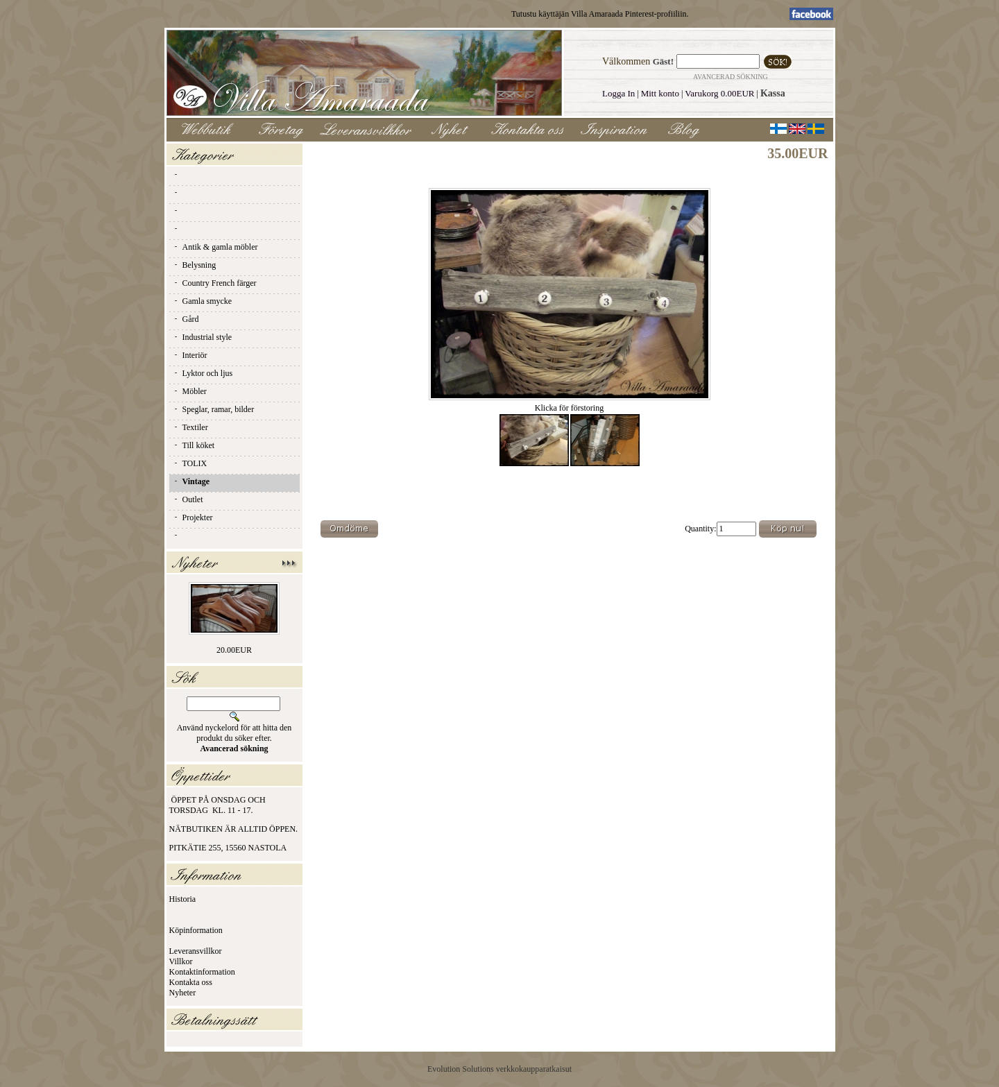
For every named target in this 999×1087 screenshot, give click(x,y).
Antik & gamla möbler (215, 247)
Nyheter (182, 993)
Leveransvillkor (195, 951)
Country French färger (215, 283)
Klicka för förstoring (569, 404)
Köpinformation (196, 930)
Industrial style (202, 337)
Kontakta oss (190, 982)
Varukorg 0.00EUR (719, 93)
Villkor (181, 961)
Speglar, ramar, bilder (214, 409)
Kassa (772, 93)
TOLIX (190, 463)
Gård (186, 319)
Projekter (193, 517)
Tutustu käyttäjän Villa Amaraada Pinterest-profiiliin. (600, 14)
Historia (182, 899)
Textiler (190, 427)
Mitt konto (660, 93)
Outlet (188, 499)
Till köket (194, 445)
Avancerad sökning (730, 76)
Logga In (618, 93)
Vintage (191, 481)
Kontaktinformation (202, 972)
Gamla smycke (202, 301)
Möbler (190, 391)
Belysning (194, 265)
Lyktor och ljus (203, 373)
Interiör (190, 355)
